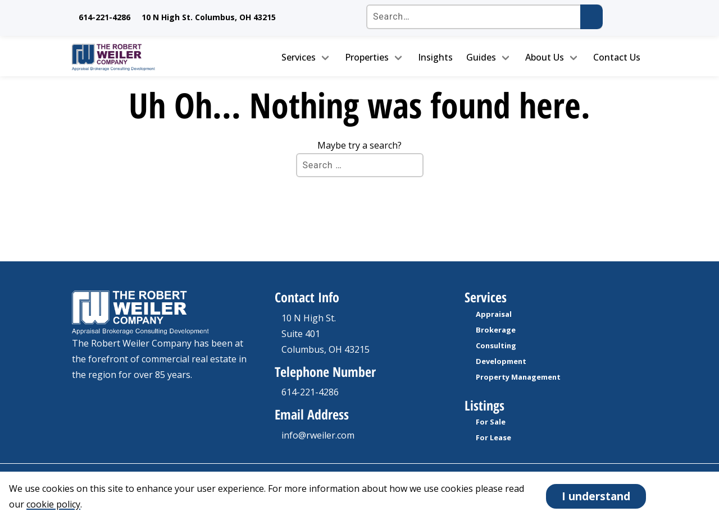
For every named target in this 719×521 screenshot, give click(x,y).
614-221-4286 (104, 17)
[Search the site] (484, 16)
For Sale (491, 422)
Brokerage (496, 330)
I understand (596, 496)
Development (501, 361)
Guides (481, 57)
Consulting (496, 345)
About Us (544, 57)
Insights (435, 57)
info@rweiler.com (317, 435)
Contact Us (616, 57)
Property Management (518, 377)
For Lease (493, 437)
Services (298, 57)
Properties (367, 57)
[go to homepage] (139, 57)
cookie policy (53, 504)
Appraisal (494, 314)
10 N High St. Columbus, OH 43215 (209, 17)
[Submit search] (591, 16)
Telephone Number (325, 371)
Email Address (312, 414)
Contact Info (307, 297)
